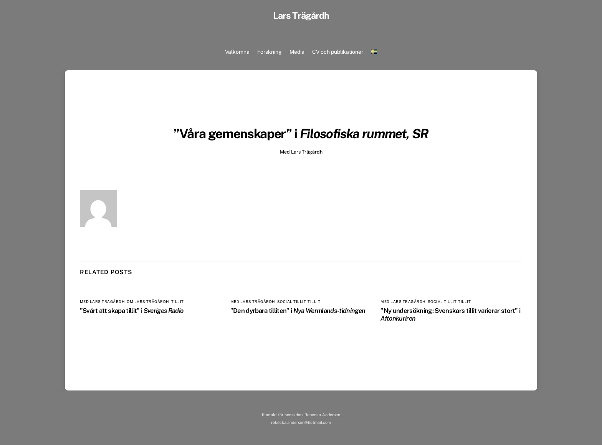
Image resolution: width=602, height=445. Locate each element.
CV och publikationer (337, 52)
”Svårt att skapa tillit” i (131, 310)
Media (296, 52)
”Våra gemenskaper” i (301, 133)
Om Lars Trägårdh (148, 301)
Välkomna (237, 52)
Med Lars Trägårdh (301, 152)
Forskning (269, 52)
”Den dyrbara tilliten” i (298, 310)
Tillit (177, 301)
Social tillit (291, 301)
